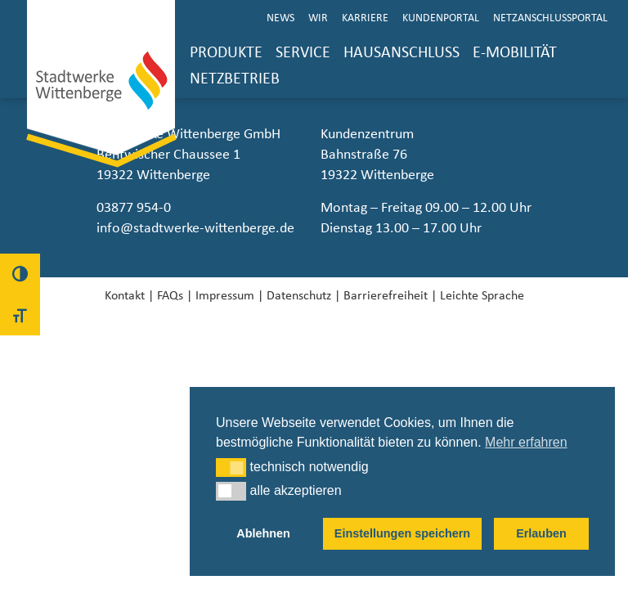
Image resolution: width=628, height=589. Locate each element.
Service (303, 52)
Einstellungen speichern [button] (402, 533)
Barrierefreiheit (385, 295)
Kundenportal (440, 18)
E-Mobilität (515, 52)
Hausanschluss (401, 52)
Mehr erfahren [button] (526, 442)
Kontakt (125, 295)
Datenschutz (299, 295)
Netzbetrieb (235, 78)
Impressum (224, 295)
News (280, 18)
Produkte (226, 52)
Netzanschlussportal (550, 18)
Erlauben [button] (541, 533)
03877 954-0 (133, 207)
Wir (318, 18)
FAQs (170, 295)
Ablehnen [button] (263, 533)
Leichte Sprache (482, 295)
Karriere (365, 18)
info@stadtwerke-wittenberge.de (195, 228)
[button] (231, 467)
